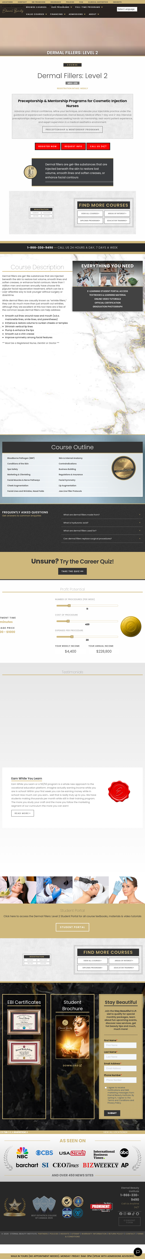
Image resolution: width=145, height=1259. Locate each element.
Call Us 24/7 (98, 146)
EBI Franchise (38, 2)
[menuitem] (36, 7)
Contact (22, 2)
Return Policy (116, 1234)
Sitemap (75, 1234)
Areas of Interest (117, 213)
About (92, 14)
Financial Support (44, 212)
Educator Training (117, 220)
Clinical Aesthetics (98, 2)
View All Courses (90, 213)
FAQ (81, 2)
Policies (70, 2)
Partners (43, 1234)
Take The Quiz (72, 571)
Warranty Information (94, 1234)
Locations (7, 2)
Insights (117, 2)
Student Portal (72, 927)
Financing (56, 14)
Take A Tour (33, 961)
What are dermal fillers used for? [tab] (79, 530)
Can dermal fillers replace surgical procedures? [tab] (87, 538)
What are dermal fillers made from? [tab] (81, 514)
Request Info (73, 146)
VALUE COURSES (35, 14)
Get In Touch (40, 961)
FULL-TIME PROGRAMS (87, 7)
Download (72, 1065)
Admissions (76, 14)
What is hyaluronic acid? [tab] (75, 522)
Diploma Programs (90, 220)
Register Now (47, 146)
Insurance (56, 2)
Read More (23, 813)
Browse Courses (36, 7)
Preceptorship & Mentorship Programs (72, 129)
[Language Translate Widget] (127, 9)
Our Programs (60, 7)
